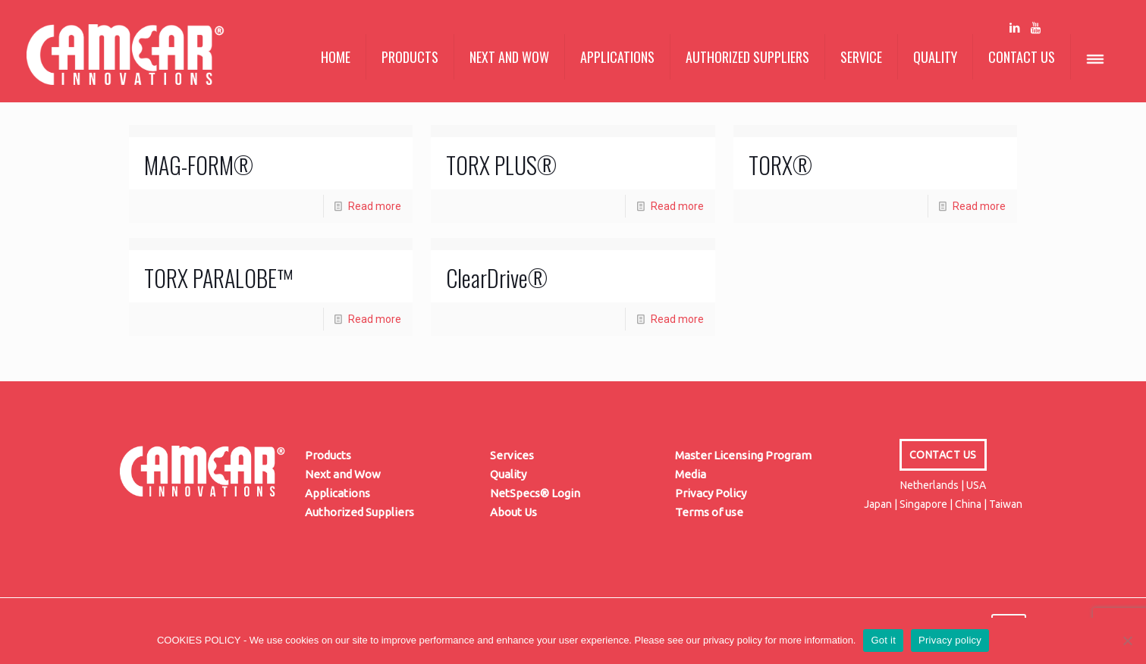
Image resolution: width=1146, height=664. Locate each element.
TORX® (780, 165)
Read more (374, 206)
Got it (883, 640)
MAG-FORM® (198, 165)
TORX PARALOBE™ (218, 278)
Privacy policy (949, 640)
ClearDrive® (497, 278)
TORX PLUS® (501, 165)
